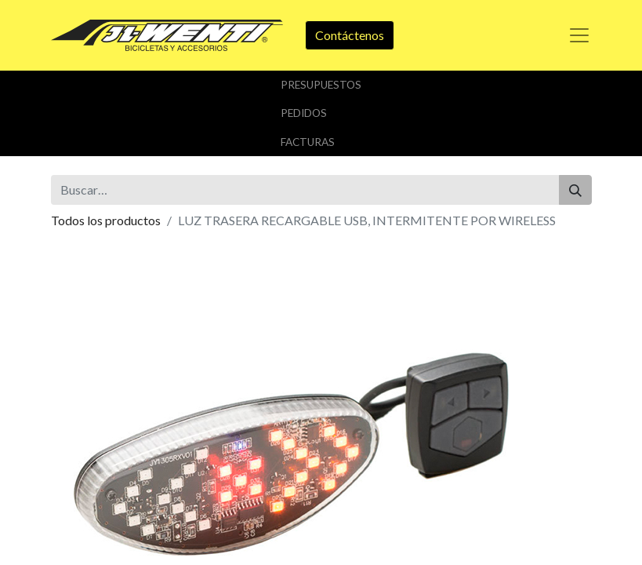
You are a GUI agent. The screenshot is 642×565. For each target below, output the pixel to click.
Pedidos (304, 113)
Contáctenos (349, 34)
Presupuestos (321, 84)
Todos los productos (106, 220)
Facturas (308, 142)
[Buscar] (575, 190)
